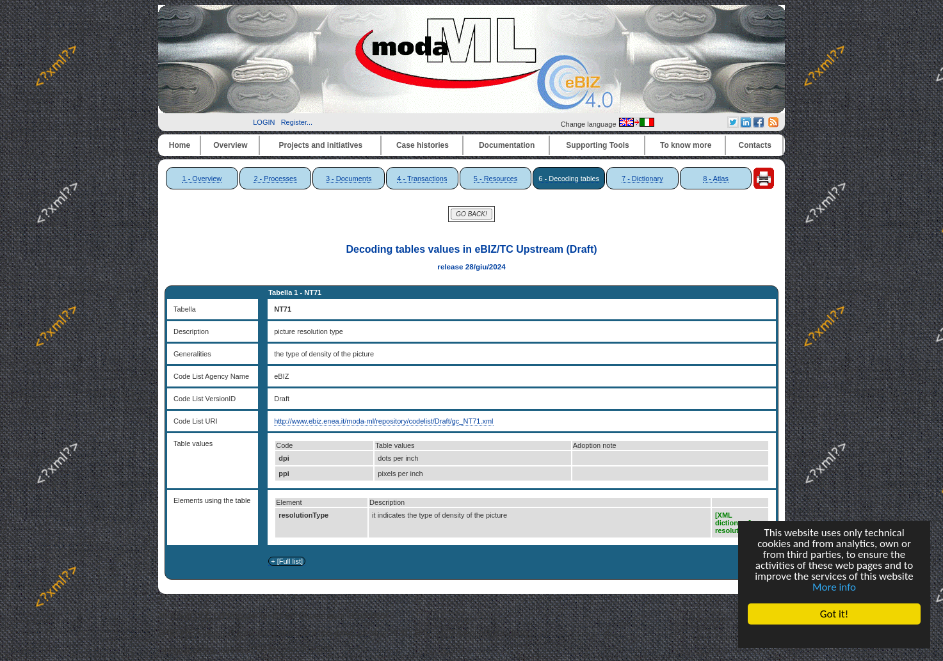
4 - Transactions (422, 178)
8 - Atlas (716, 178)
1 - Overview (202, 178)
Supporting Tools (597, 145)
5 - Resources (495, 178)
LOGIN (264, 122)
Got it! (834, 614)
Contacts (755, 145)
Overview (230, 145)
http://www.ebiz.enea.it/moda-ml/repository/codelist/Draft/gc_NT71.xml (383, 421)
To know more (685, 145)
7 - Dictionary (642, 178)
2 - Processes (275, 178)
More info (834, 587)
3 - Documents (349, 178)
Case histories (422, 145)
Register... (297, 122)
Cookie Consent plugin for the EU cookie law (834, 636)
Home (179, 145)
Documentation (507, 145)
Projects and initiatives (320, 145)
